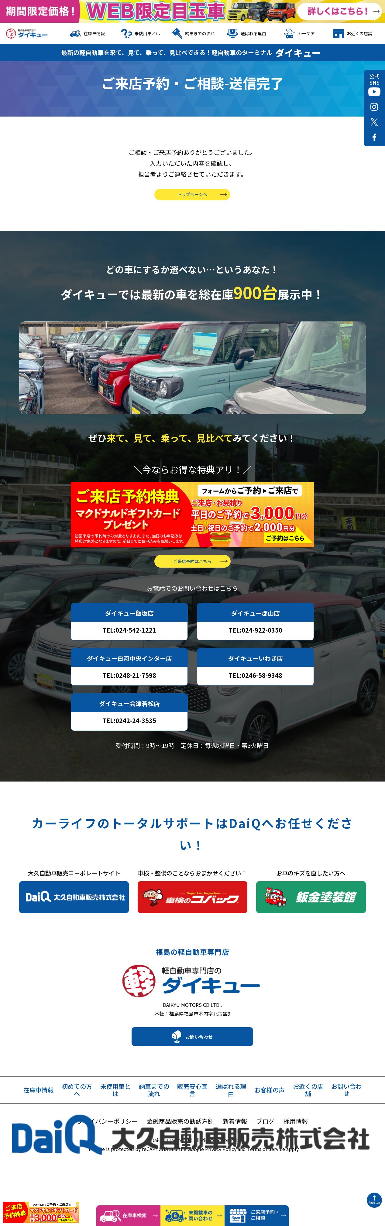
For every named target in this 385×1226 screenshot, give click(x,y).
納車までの (154, 1129)
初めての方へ (77, 1129)
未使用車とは (140, 33)
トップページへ (192, 216)
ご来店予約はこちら (192, 594)
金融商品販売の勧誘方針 (180, 1160)
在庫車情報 (87, 33)
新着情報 (235, 1160)
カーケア (299, 33)
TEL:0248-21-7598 (129, 708)
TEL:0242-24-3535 (129, 753)
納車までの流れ (193, 33)
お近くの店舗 (352, 33)
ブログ (265, 1160)
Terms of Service (266, 1188)
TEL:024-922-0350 (255, 663)
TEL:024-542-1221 (129, 663)
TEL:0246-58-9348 (255, 708)
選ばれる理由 (246, 33)
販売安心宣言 (192, 1129)
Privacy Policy (220, 1188)
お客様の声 (269, 1129)
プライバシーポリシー (107, 1160)
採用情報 (296, 1160)
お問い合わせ (199, 1075)
